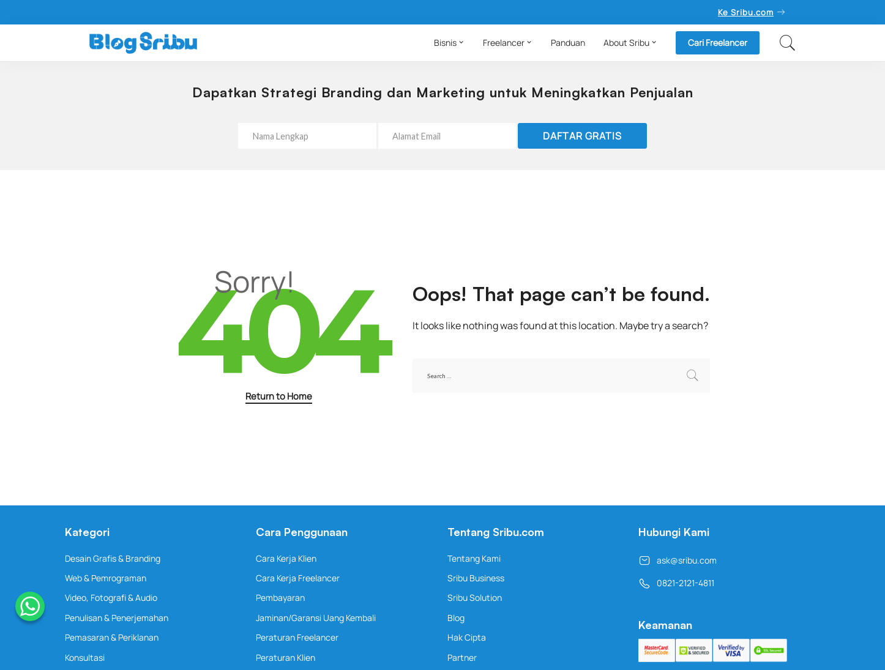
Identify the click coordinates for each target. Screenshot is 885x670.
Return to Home (278, 396)
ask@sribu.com (677, 560)
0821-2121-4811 (676, 583)
